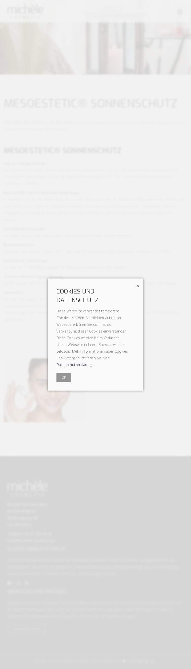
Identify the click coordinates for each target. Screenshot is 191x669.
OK (63, 377)
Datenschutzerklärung (74, 364)
